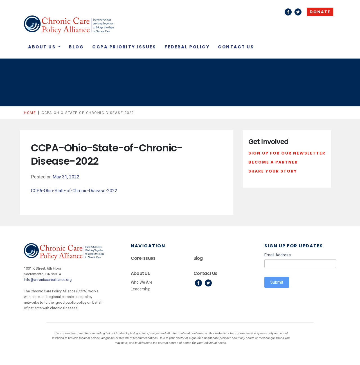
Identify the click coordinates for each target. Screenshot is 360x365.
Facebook (288, 11)
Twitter (298, 11)
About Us (42, 47)
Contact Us (236, 47)
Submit (276, 282)
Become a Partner (273, 162)
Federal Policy (187, 47)
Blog (76, 47)
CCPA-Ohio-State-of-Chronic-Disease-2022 (74, 190)
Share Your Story (272, 171)
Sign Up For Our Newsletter (286, 153)
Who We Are (141, 282)
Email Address (277, 254)
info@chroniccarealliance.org (48, 279)
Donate (320, 12)
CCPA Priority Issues (124, 47)
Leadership (140, 289)
